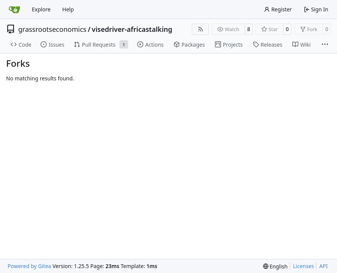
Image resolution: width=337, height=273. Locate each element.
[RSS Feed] (200, 29)
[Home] (14, 9)
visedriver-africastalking (132, 29)
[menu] (275, 266)
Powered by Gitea (29, 266)
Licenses (303, 266)
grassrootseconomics (52, 29)
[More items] (325, 44)
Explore (41, 9)
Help (68, 9)
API (323, 266)
